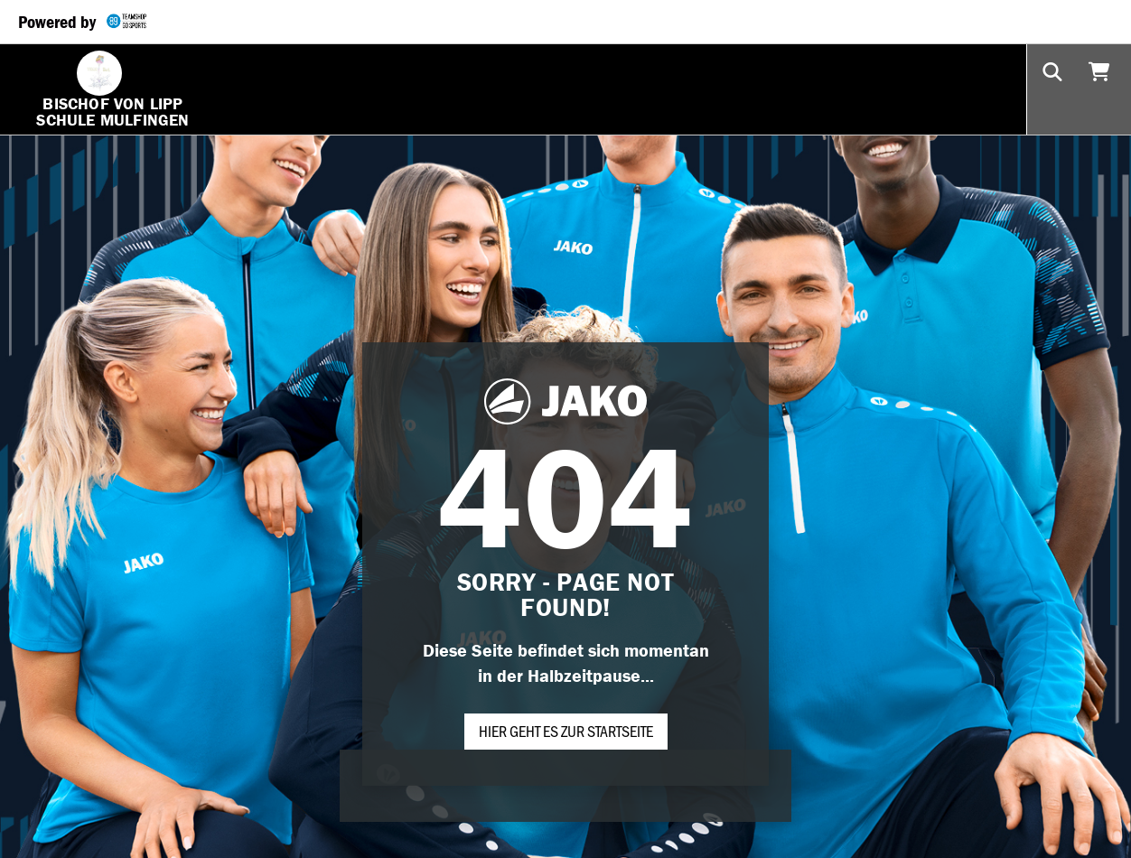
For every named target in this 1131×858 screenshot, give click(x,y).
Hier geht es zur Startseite (566, 730)
